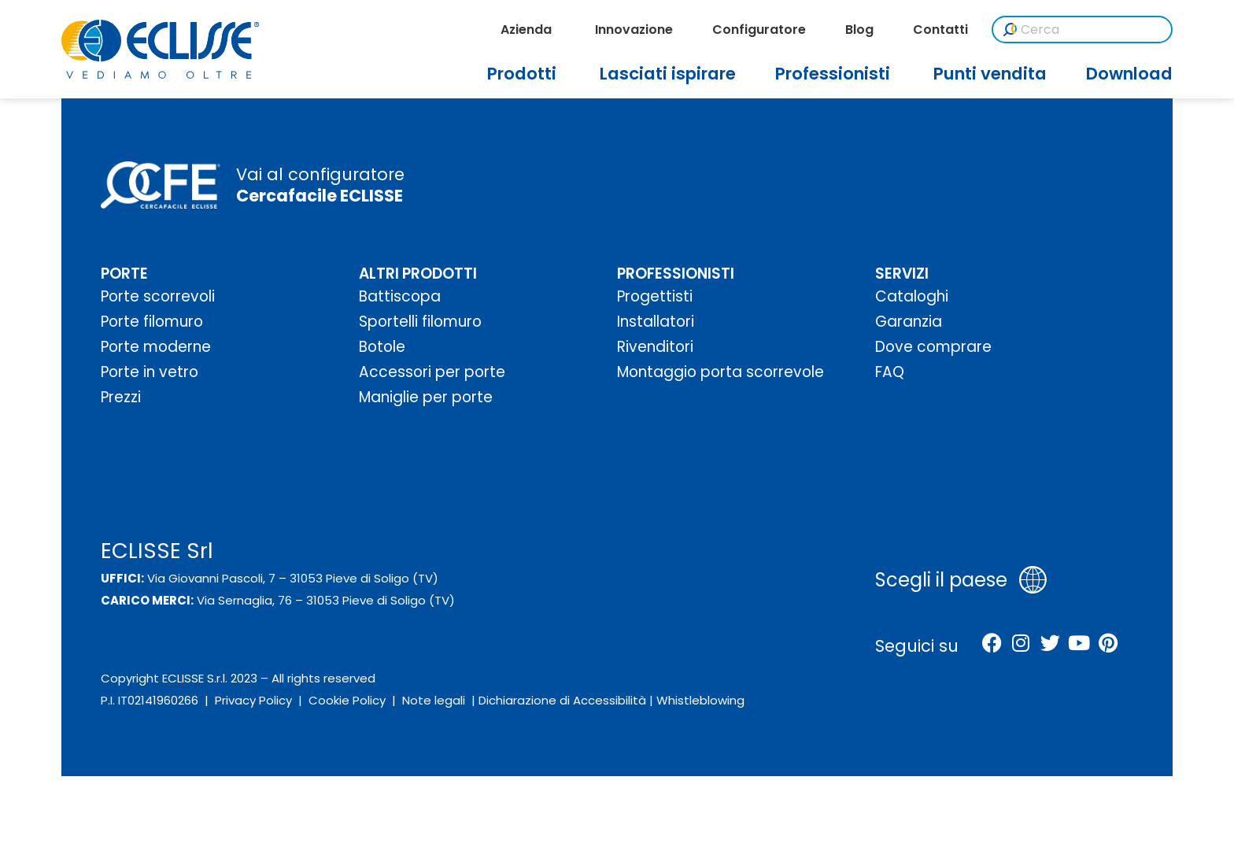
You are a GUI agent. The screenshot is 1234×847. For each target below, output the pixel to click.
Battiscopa (400, 296)
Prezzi (121, 397)
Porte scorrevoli (158, 296)
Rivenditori (655, 346)
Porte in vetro (149, 372)
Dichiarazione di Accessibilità (562, 700)
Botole (382, 346)
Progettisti (655, 296)
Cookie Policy (347, 700)
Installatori (655, 321)
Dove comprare (933, 346)
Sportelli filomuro (420, 321)
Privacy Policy (253, 700)
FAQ (889, 372)
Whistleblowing (700, 700)
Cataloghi (911, 296)
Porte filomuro (152, 321)
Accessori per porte (432, 372)
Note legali (433, 700)
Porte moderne (156, 346)
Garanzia (908, 321)
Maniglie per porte (426, 397)
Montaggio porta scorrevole (720, 372)
